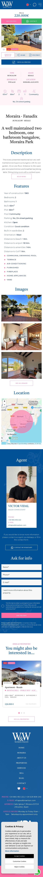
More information (12, 851)
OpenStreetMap (22, 443)
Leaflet (8, 443)
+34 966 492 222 (14, 520)
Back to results (8, 55)
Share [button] (21, 55)
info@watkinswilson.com (17, 525)
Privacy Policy (27, 605)
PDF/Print (34, 55)
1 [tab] (19, 713)
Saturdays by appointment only (24, 814)
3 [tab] (24, 713)
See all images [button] (22, 383)
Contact (31, 21)
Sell (21, 773)
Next (40, 38)
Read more (21, 176)
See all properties (21, 719)
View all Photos (21, 62)
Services (21, 768)
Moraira (21, 753)
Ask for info (11, 21)
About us (21, 758)
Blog (21, 778)
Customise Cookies (19, 861)
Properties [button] (21, 763)
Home (21, 748)
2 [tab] (21, 713)
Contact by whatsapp (21, 547)
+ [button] (4, 401)
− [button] (4, 405)
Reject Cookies (19, 867)
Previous (2, 38)
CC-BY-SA (38, 443)
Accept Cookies (19, 856)
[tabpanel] (21, 685)
